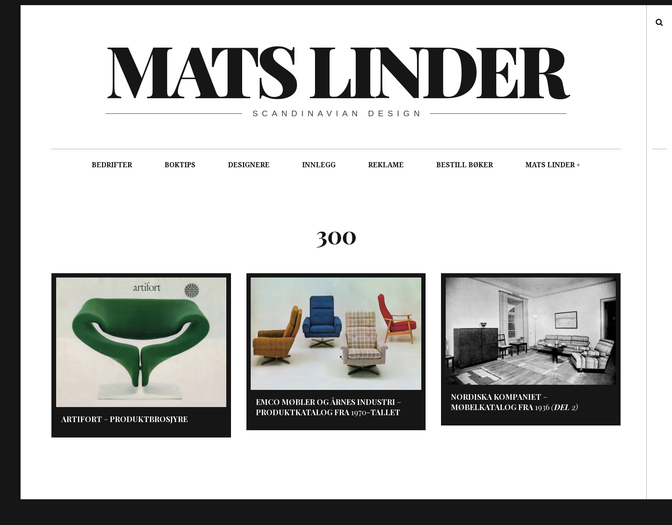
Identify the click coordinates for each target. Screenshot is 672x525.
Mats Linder (335, 68)
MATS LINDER (550, 165)
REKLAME (386, 165)
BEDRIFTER (112, 165)
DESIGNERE (249, 165)
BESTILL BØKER (464, 165)
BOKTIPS (180, 165)
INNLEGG (319, 165)
